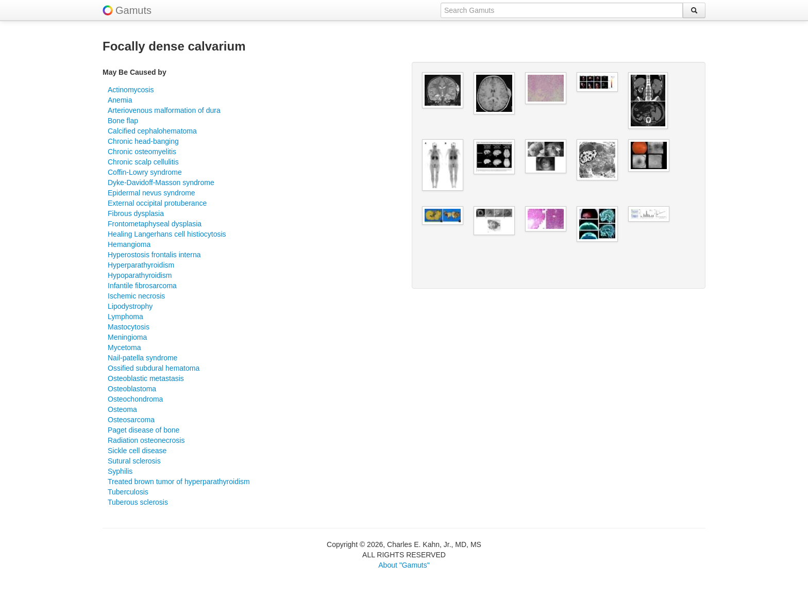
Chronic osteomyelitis (142, 151)
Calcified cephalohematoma (152, 131)
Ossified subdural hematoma (153, 368)
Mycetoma (124, 347)
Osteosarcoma (131, 420)
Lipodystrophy (130, 306)
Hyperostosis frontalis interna (154, 255)
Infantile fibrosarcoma (142, 286)
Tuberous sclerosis (138, 502)
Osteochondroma (135, 399)
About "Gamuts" (403, 565)
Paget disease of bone (143, 430)
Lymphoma (125, 316)
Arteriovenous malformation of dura (164, 110)
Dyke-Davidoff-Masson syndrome (161, 182)
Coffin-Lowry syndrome (145, 172)
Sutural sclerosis (134, 461)
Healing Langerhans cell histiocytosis (167, 234)
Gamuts (133, 10)
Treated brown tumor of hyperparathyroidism (179, 481)
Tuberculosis (128, 492)
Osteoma (122, 409)
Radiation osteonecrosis (146, 440)
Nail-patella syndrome (142, 358)
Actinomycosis (131, 90)
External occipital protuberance (157, 203)
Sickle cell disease (137, 450)
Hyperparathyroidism (141, 265)
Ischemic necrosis (136, 296)
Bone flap (123, 121)
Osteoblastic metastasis (146, 378)
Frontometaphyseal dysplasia (154, 224)
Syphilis (120, 471)
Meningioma (127, 337)
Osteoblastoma (132, 389)
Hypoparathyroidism (140, 275)
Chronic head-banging (143, 141)
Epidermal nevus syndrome (151, 193)
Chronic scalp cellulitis (143, 162)
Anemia (120, 100)
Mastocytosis (128, 327)
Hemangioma (129, 244)
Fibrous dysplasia (136, 213)
